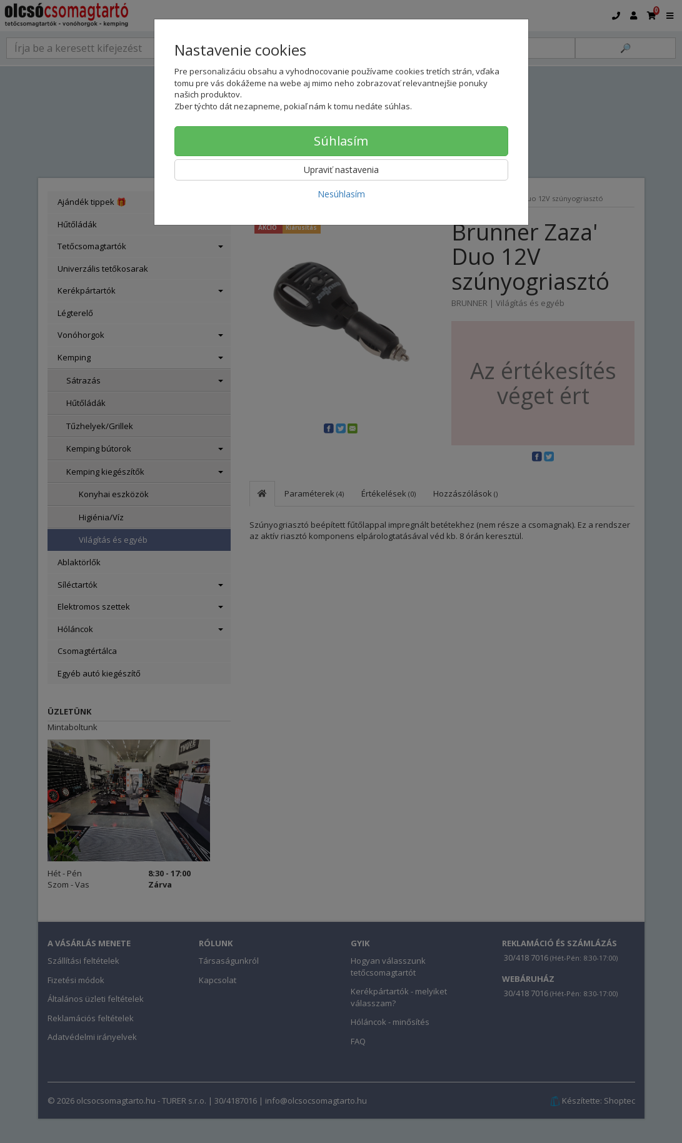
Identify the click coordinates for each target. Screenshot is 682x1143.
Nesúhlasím (341, 194)
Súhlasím (341, 140)
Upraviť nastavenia (341, 170)
